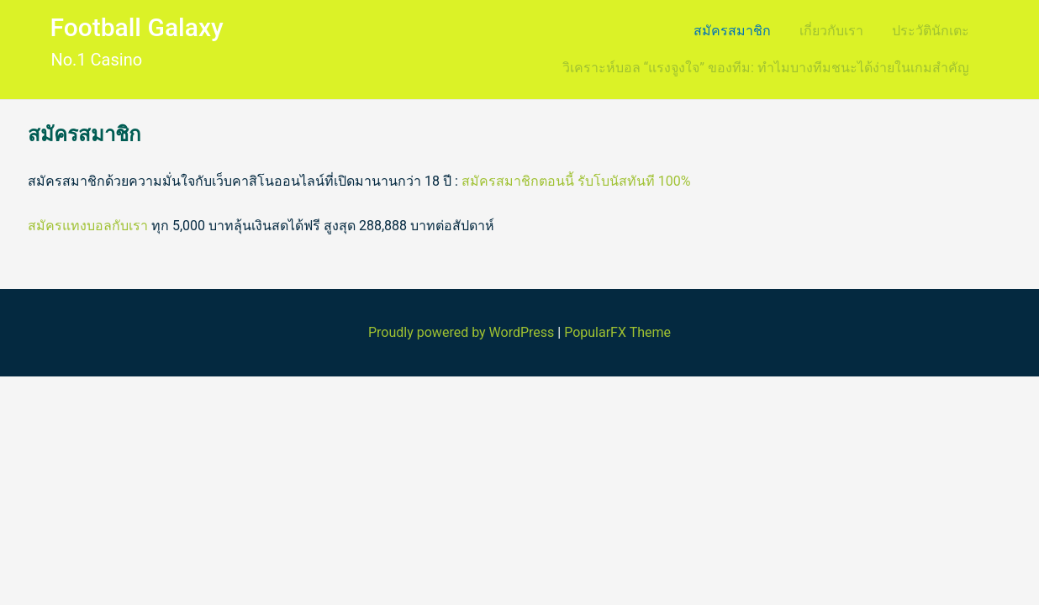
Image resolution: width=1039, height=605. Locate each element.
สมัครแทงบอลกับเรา (88, 226)
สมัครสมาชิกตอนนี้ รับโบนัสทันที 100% (576, 181)
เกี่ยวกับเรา (831, 31)
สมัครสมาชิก (732, 31)
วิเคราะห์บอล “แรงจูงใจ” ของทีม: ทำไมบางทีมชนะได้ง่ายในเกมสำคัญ (765, 68)
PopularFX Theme (617, 332)
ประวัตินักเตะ (930, 31)
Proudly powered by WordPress (462, 332)
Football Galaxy (136, 27)
